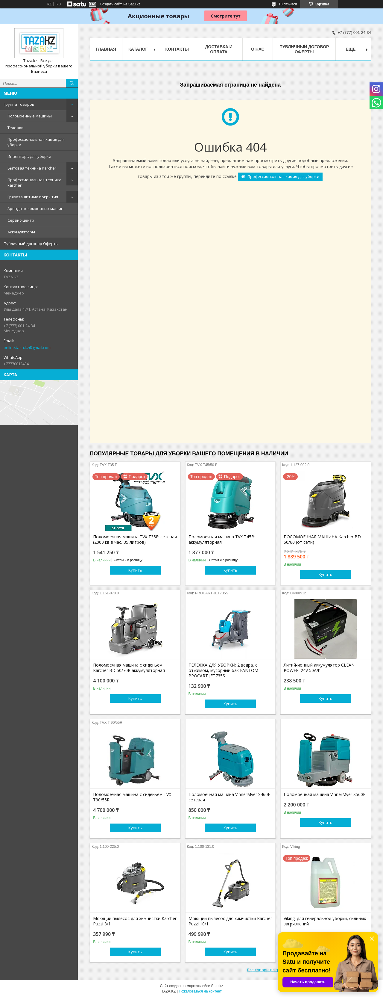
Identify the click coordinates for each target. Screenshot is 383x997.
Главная (106, 49)
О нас (258, 49)
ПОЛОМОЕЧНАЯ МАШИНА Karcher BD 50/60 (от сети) (322, 539)
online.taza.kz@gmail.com (27, 347)
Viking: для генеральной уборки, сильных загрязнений (325, 921)
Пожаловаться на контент (200, 991)
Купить (135, 570)
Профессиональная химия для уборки (36, 142)
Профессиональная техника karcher (34, 182)
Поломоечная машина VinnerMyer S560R (325, 794)
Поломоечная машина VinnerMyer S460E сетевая (229, 797)
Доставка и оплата (218, 49)
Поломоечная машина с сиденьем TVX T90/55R (132, 797)
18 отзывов (288, 4)
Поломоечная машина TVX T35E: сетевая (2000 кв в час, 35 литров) (135, 539)
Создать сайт (111, 4)
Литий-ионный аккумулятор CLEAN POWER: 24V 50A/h (319, 667)
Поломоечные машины (29, 116)
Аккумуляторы (21, 232)
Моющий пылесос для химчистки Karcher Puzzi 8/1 (135, 921)
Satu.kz (217, 986)
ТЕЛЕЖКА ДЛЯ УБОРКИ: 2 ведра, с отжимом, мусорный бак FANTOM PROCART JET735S (223, 670)
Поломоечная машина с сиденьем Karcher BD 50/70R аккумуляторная (129, 667)
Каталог (138, 49)
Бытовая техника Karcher (31, 168)
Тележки (15, 127)
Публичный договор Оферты (31, 243)
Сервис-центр (20, 220)
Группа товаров (19, 104)
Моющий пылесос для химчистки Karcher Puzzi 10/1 (230, 921)
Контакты (177, 49)
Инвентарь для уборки (29, 156)
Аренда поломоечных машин (35, 208)
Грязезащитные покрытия (32, 197)
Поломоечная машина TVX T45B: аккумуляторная (222, 539)
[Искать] (72, 83)
